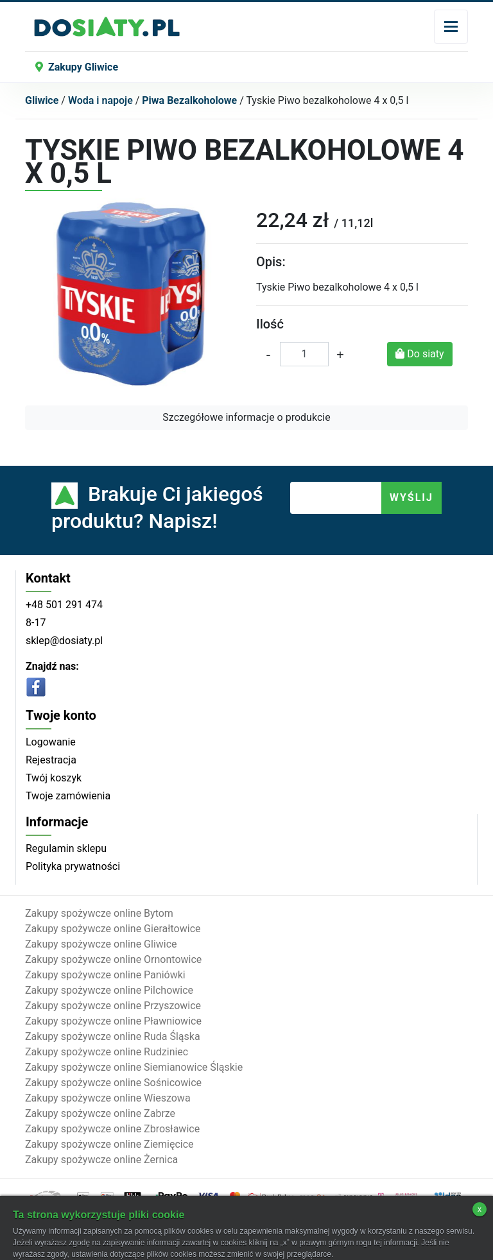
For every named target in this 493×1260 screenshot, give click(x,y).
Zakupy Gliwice (76, 67)
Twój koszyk (54, 778)
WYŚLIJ (411, 497)
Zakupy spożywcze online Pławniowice (113, 1021)
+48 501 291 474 (64, 605)
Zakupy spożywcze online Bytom (99, 913)
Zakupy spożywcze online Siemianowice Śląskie (134, 1067)
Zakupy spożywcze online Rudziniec (106, 1052)
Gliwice (41, 100)
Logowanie (51, 742)
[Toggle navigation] (451, 27)
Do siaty (419, 354)
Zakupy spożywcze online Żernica (101, 1160)
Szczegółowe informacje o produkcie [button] (246, 417)
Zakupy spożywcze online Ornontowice (113, 959)
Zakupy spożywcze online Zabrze (100, 1113)
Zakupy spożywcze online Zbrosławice (112, 1129)
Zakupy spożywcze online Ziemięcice (109, 1144)
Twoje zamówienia (68, 796)
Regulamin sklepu (66, 848)
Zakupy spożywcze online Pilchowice (109, 990)
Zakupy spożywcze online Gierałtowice (113, 929)
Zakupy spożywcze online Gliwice (101, 944)
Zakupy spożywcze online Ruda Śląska (112, 1036)
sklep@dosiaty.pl (64, 640)
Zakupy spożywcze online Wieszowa (108, 1098)
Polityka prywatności (73, 866)
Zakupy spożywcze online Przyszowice (113, 1006)
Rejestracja (51, 760)
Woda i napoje (100, 100)
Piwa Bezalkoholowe (189, 100)
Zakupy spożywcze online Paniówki (105, 975)
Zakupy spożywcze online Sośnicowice (113, 1083)
